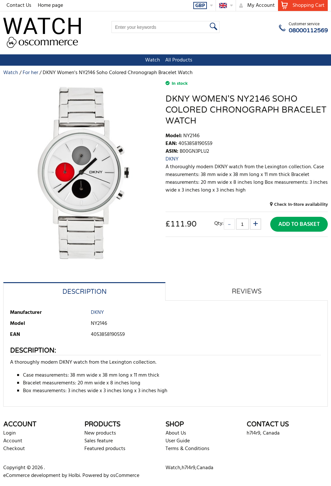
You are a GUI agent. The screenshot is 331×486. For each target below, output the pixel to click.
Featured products (104, 449)
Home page (50, 5)
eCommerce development (31, 475)
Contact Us (18, 5)
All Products (175, 60)
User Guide (178, 441)
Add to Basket (299, 224)
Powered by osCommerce (110, 475)
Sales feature (98, 441)
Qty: (219, 223)
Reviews (247, 291)
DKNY (172, 159)
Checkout (14, 449)
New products (100, 433)
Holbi (74, 475)
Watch (149, 60)
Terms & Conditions (187, 449)
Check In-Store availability (301, 204)
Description (84, 292)
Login (9, 433)
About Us (176, 433)
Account (12, 441)
